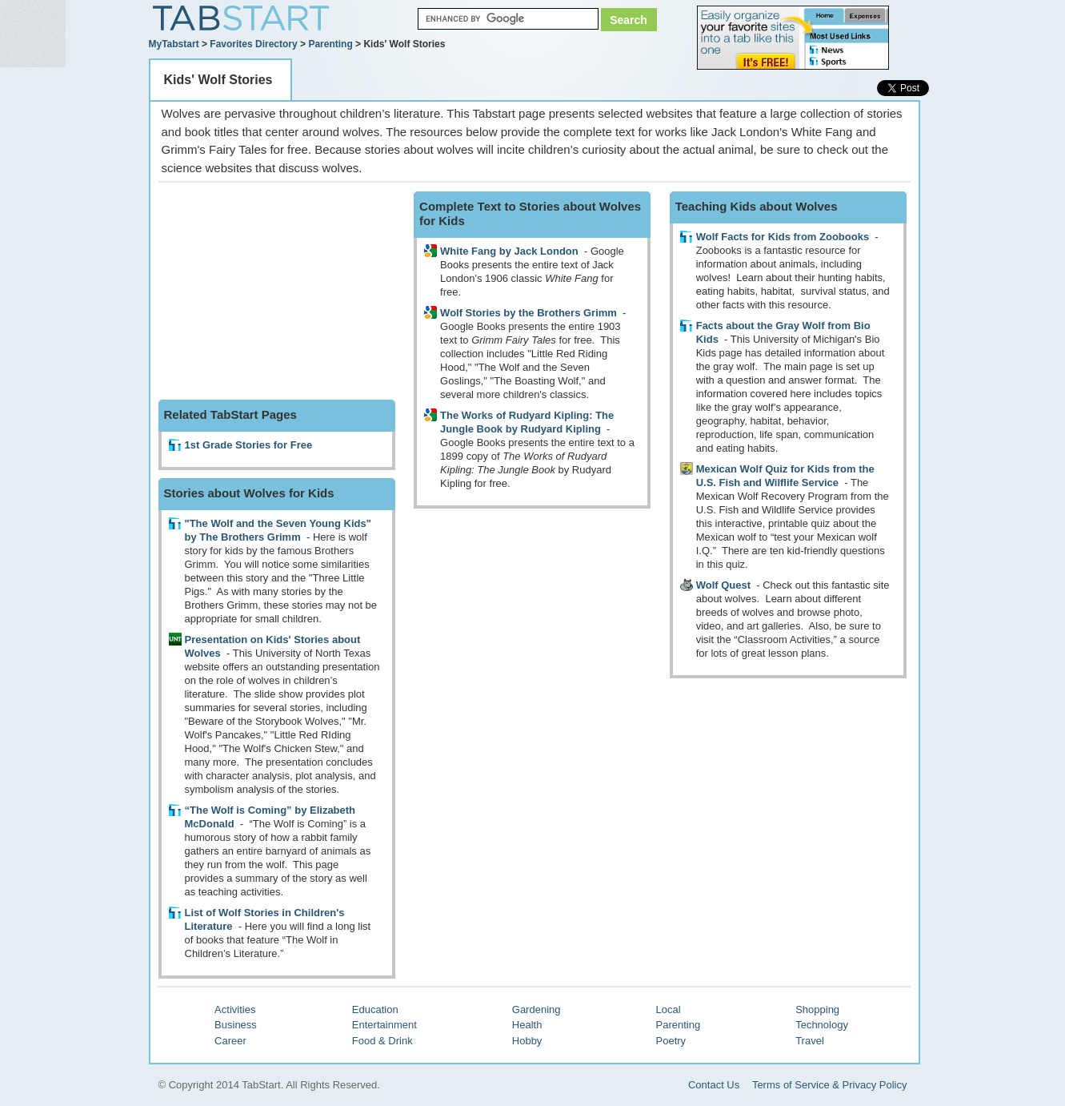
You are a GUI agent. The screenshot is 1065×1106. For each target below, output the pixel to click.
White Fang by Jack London (509, 251)
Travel (809, 1041)
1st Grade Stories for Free (249, 445)
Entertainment (384, 1025)
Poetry (671, 1041)
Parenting (330, 44)
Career (230, 1041)
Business (235, 1025)
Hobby (527, 1041)
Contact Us (713, 1085)
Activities (234, 1009)
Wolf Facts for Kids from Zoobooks (782, 237)
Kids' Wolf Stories (218, 79)
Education (375, 1009)
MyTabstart (174, 44)
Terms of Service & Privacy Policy (829, 1085)
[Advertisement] (278, 291)
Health (527, 1025)
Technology (821, 1025)
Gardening (536, 1009)
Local (668, 1009)
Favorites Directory (253, 44)
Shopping (817, 1009)
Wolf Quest (723, 585)
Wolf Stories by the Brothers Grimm (528, 313)
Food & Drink (382, 1041)
